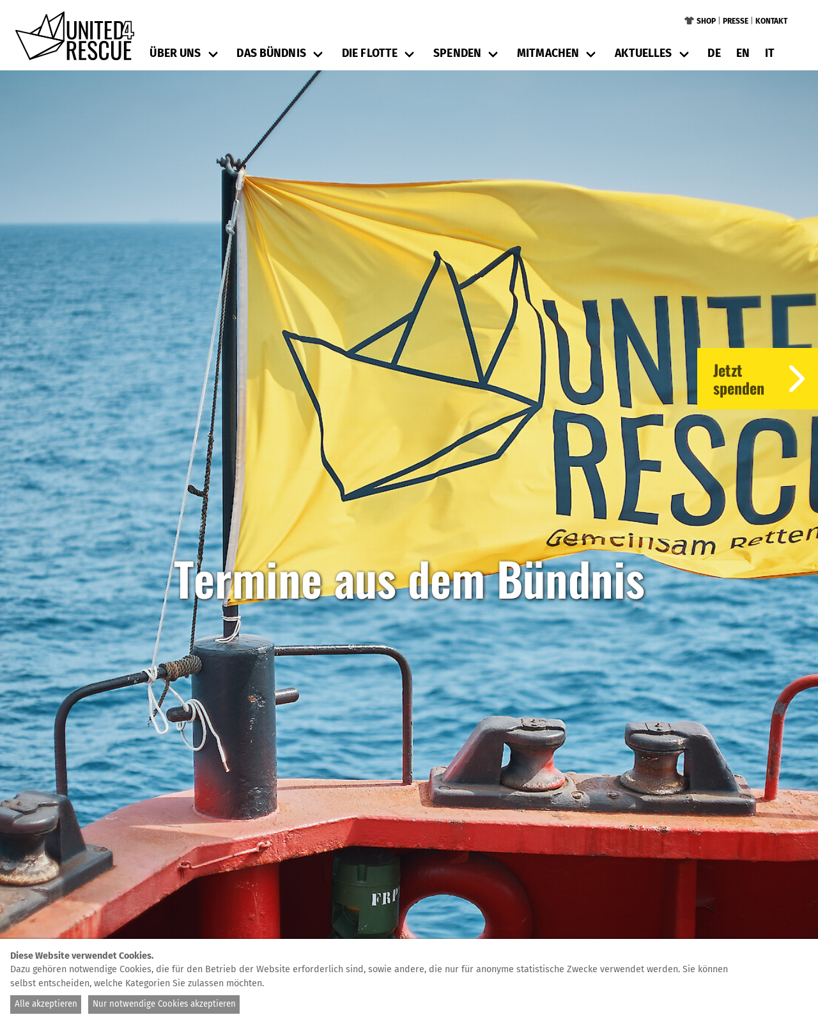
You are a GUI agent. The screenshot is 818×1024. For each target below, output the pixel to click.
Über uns (175, 53)
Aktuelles (643, 53)
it (770, 53)
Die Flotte (369, 53)
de (713, 53)
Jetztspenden (765, 379)
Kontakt (771, 21)
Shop (706, 21)
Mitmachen (548, 53)
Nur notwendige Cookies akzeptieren (164, 1004)
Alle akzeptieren (46, 1004)
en (743, 53)
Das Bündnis (270, 53)
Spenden (457, 53)
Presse (735, 21)
